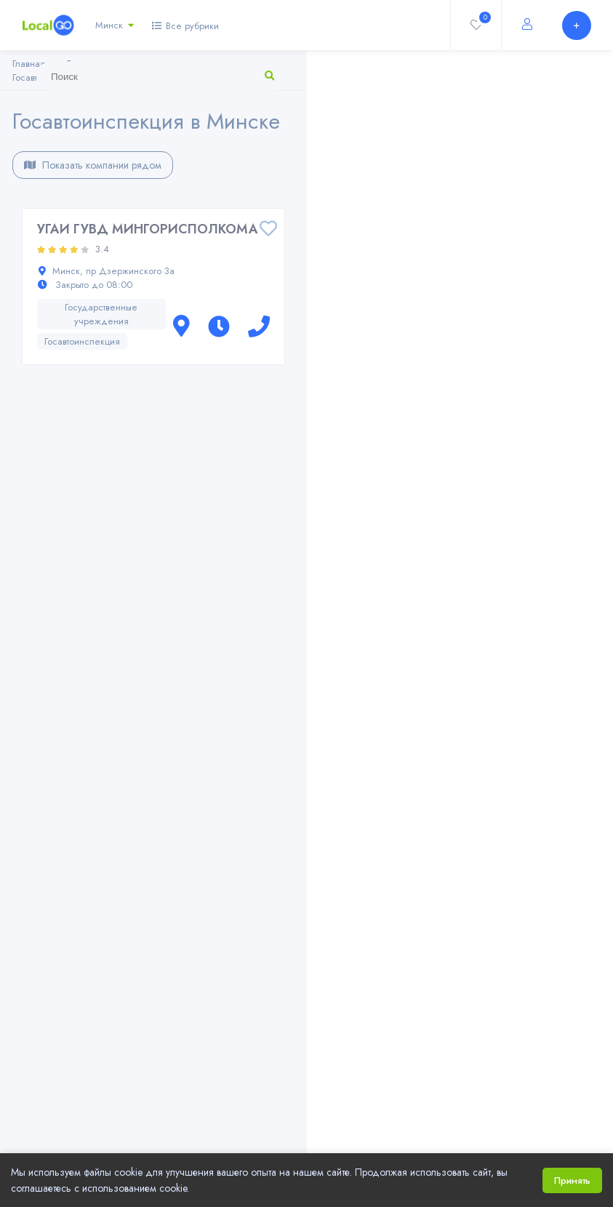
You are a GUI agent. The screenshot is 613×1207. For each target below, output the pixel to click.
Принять (572, 1180)
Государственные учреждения (101, 314)
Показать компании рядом (92, 165)
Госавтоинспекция (82, 341)
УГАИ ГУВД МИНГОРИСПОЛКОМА (147, 229)
